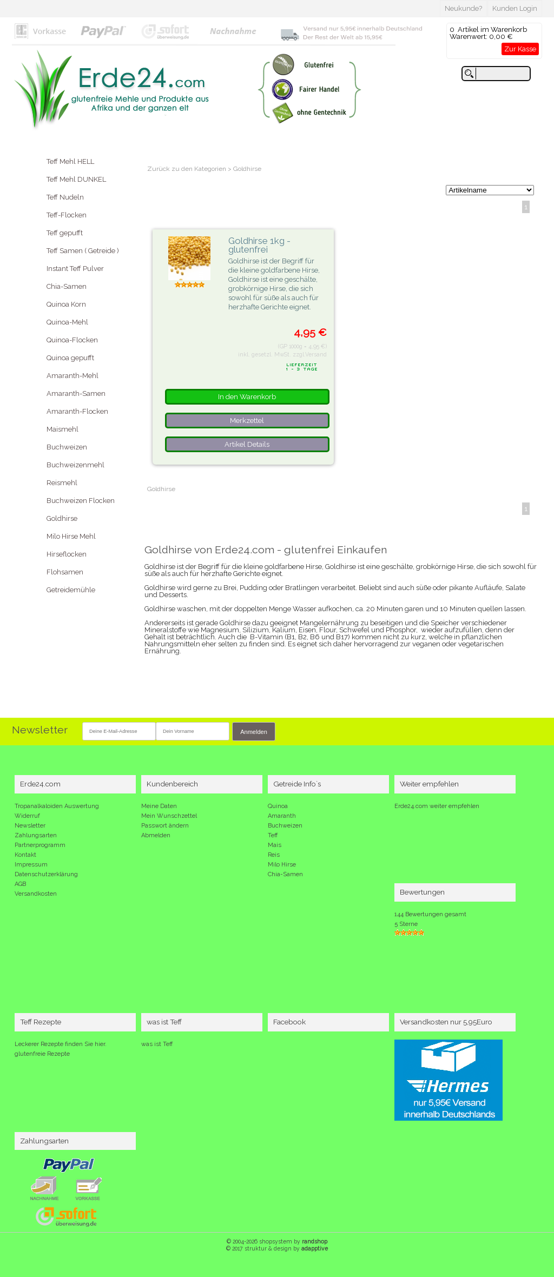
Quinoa (278, 806)
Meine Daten (159, 806)
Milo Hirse (282, 864)
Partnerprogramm (40, 845)
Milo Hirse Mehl (71, 536)
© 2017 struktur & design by (277, 1248)
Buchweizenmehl (75, 465)
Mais (274, 845)
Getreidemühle (71, 590)
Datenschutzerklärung (46, 874)
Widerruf (27, 815)
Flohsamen (65, 572)
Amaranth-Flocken (77, 411)
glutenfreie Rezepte (42, 1053)
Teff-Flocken (67, 215)
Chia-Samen (67, 286)
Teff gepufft (65, 233)
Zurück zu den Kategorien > (190, 169)
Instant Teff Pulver (75, 268)
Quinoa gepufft (70, 358)
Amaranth (282, 815)
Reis (274, 854)
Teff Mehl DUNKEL (76, 179)
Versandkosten (36, 893)
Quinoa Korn (66, 304)
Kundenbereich (172, 783)
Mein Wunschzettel (169, 815)
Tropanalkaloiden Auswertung (57, 806)
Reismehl (62, 483)
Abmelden (155, 835)
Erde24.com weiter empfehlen (436, 806)
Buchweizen (67, 447)
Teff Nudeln (65, 197)
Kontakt (25, 854)
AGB (20, 884)
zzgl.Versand (310, 354)
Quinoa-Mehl (67, 322)
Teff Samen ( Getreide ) (83, 251)
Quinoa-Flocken (72, 340)
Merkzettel (247, 420)
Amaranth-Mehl (72, 376)
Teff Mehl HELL (70, 161)
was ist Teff (157, 1044)
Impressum (31, 864)
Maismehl (62, 429)
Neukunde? (463, 8)
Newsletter (30, 825)
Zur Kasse (520, 49)
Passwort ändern (165, 825)
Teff (273, 835)
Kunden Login (514, 8)
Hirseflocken (67, 554)
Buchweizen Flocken (81, 501)
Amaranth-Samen (76, 393)
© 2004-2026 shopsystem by (277, 1241)
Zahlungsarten (36, 835)
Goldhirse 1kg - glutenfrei (259, 245)
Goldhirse (62, 518)
